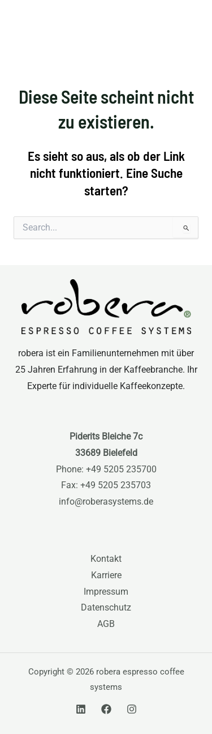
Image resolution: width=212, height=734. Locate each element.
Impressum (106, 592)
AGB (106, 624)
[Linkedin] (81, 709)
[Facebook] (106, 709)
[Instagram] (132, 709)
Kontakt (106, 559)
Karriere (106, 575)
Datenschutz (106, 608)
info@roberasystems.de (106, 502)
